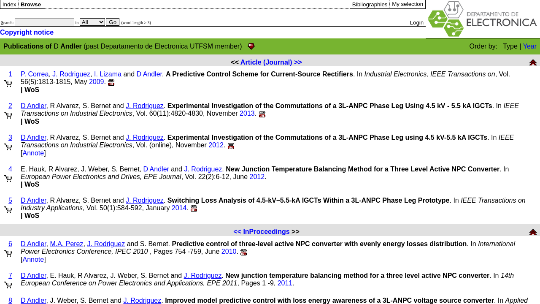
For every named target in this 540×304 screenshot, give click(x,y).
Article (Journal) (266, 62)
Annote (33, 153)
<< (237, 231)
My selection (407, 4)
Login (417, 22)
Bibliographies (370, 4)
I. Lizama (108, 74)
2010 (229, 251)
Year (530, 46)
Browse (31, 4)
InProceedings (266, 231)
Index (9, 4)
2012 (216, 145)
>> (298, 62)
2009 (96, 81)
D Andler (149, 74)
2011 (285, 283)
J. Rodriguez (71, 74)
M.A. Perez (66, 243)
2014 (179, 208)
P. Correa (35, 74)
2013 (247, 113)
